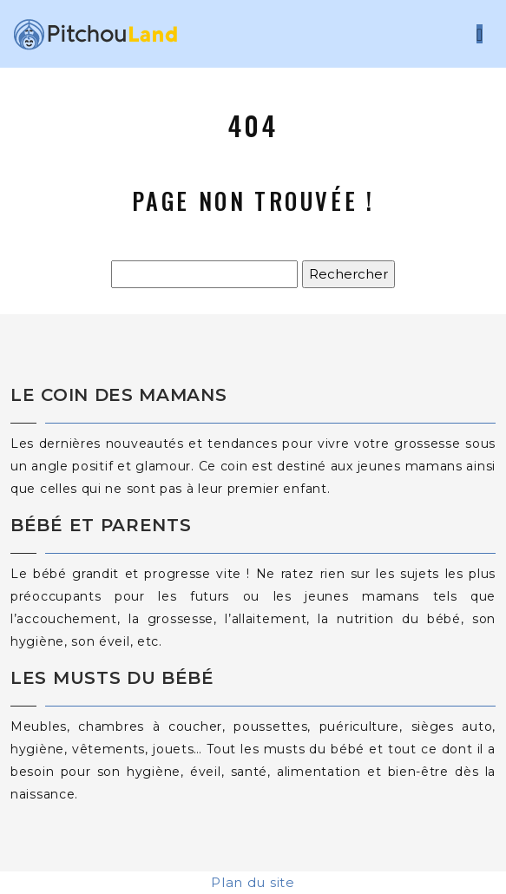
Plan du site (252, 882)
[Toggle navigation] (479, 34)
